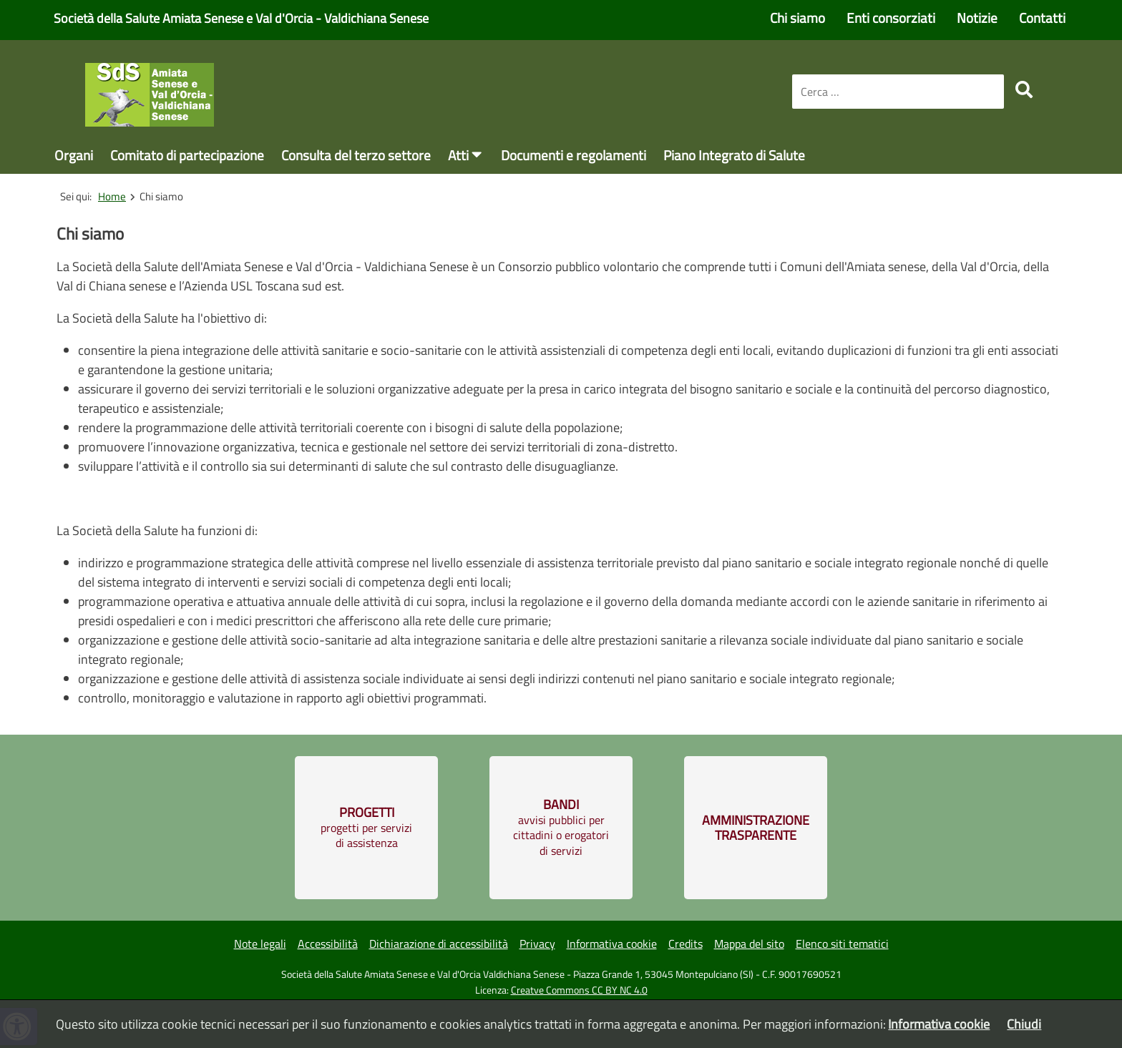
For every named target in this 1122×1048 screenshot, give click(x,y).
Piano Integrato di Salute (734, 155)
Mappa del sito (749, 943)
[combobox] (898, 91)
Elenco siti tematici (842, 943)
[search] (1024, 89)
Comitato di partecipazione (187, 155)
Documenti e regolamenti (573, 155)
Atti (458, 155)
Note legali (260, 943)
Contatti (1042, 17)
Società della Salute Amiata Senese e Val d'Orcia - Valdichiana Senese (241, 18)
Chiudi (1024, 1024)
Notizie (977, 17)
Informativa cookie (612, 943)
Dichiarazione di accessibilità (438, 943)
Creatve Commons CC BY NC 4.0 (579, 990)
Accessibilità (328, 943)
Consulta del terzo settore (356, 155)
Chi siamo (797, 17)
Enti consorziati (891, 17)
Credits (685, 943)
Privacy (537, 943)
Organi (73, 155)
